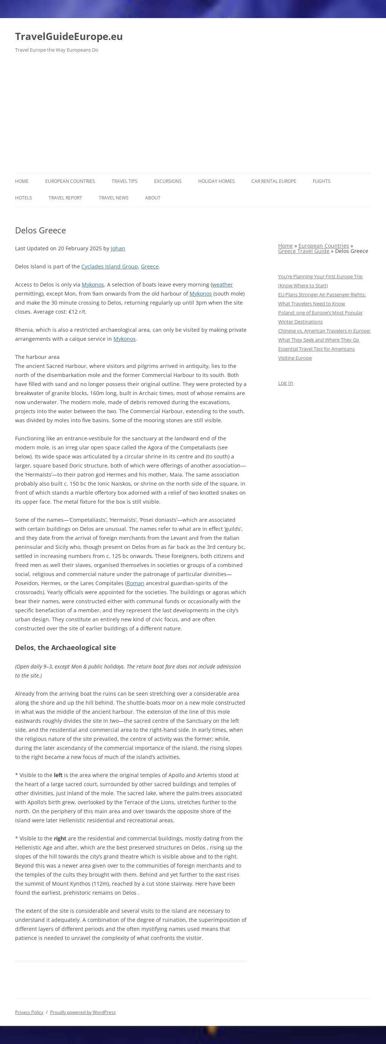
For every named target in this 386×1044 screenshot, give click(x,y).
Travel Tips (125, 181)
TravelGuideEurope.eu (69, 36)
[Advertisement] (193, 116)
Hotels (23, 198)
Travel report (65, 198)
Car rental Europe (273, 181)
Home (22, 181)
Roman (135, 583)
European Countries (70, 181)
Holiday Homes (216, 181)
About (153, 198)
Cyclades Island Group (109, 266)
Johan (118, 248)
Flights (322, 181)
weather (222, 284)
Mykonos (93, 284)
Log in (285, 382)
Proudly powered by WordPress (83, 1012)
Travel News (114, 198)
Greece (150, 266)
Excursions (168, 181)
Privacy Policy (29, 1012)
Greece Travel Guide (303, 250)
